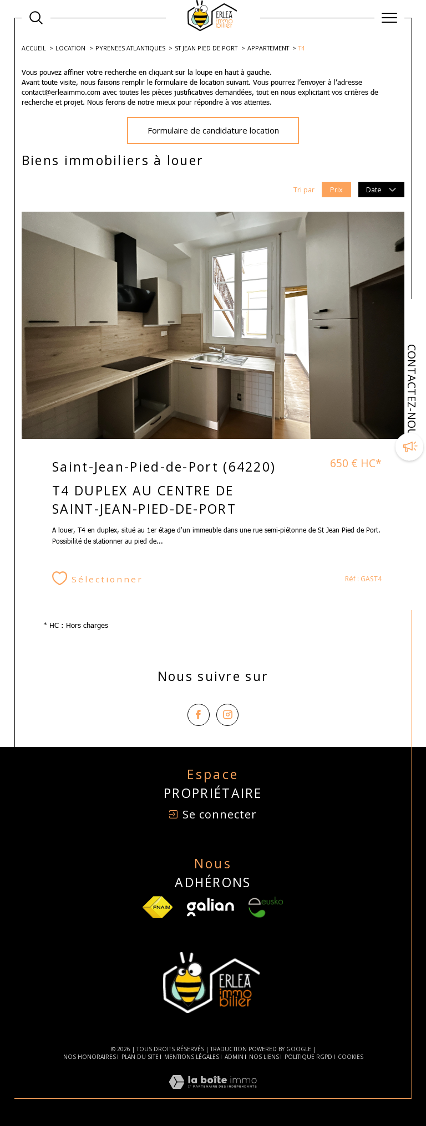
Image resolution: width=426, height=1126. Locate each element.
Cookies (350, 1057)
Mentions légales (191, 1057)
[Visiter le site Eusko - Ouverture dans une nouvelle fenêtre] (265, 907)
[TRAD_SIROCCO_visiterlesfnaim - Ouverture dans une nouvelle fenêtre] (158, 907)
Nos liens (264, 1057)
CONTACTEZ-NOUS (411, 393)
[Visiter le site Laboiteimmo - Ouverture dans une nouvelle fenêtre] (213, 1093)
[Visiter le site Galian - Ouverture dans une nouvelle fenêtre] (210, 907)
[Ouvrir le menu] (389, 17)
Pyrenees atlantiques (130, 48)
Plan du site (140, 1057)
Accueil (34, 48)
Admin (234, 1057)
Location (70, 48)
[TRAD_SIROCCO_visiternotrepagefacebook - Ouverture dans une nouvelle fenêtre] (198, 715)
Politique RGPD (308, 1057)
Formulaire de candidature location (213, 130)
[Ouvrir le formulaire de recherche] (36, 18)
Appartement (268, 48)
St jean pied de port (206, 48)
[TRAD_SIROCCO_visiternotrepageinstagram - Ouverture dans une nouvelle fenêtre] (227, 715)
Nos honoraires (89, 1057)
